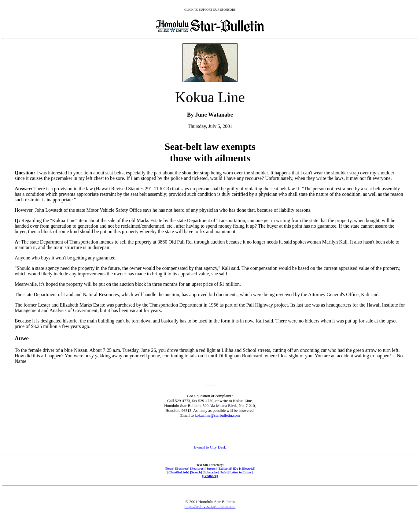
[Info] (223, 472)
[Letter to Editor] (240, 472)
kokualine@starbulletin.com (217, 415)
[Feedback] (210, 476)
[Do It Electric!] (244, 468)
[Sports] (211, 468)
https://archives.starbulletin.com (210, 506)
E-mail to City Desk (210, 447)
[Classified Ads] (178, 472)
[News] (170, 468)
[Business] (182, 468)
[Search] (196, 472)
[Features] (197, 468)
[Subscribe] (211, 472)
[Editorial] (224, 468)
